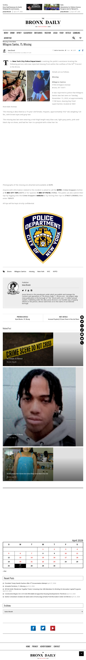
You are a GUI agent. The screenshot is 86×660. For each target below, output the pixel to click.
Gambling (5, 5)
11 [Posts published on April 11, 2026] (77, 553)
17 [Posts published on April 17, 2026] (66, 557)
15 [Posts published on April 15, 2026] (43, 557)
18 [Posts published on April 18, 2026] (77, 557)
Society (61, 5)
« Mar (4, 571)
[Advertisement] (16, 25)
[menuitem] (6, 32)
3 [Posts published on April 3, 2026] (65, 549)
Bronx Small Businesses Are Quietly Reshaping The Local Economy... (12, 8)
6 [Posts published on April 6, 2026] (20, 553)
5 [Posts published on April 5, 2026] (8, 553)
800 (8, 193)
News (14, 42)
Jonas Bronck (7, 11)
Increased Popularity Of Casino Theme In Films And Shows (63, 319)
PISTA (47, 193)
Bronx (9, 271)
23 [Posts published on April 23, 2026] (54, 562)
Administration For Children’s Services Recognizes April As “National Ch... (70, 8)
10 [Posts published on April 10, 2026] (66, 553)
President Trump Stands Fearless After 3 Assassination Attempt (26, 583)
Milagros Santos (20, 271)
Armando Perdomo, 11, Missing (15, 586)
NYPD (55, 271)
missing (31, 271)
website (40, 195)
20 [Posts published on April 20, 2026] (20, 562)
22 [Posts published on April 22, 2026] (43, 562)
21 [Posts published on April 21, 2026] (32, 562)
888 (40, 193)
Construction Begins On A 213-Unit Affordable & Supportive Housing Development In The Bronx (35, 594)
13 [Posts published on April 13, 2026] (20, 557)
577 (12, 193)
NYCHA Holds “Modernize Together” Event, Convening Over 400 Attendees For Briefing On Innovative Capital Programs (43, 589)
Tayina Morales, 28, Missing (22, 319)
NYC (48, 271)
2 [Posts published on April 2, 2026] (54, 549)
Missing (5, 42)
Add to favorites (59, 50)
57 (44, 193)
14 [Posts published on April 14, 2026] (32, 557)
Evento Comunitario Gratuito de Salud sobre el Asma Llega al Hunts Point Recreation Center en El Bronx (38, 597)
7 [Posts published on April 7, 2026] (31, 553)
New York (40, 271)
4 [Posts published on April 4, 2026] (77, 549)
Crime (10, 42)
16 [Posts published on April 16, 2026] (54, 557)
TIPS (16, 193)
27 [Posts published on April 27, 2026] (20, 565)
